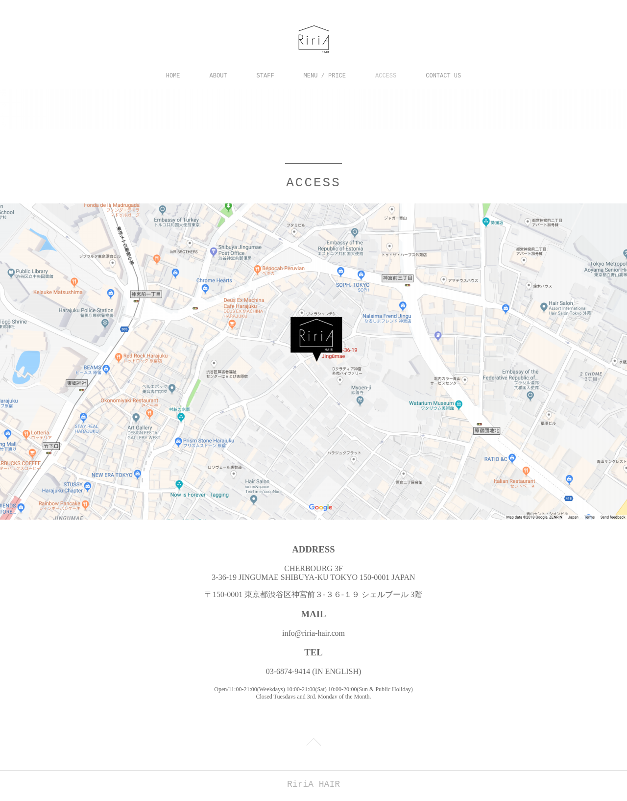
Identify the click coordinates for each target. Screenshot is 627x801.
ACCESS (385, 76)
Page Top (313, 742)
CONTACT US (443, 76)
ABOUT (218, 76)
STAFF (265, 76)
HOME (173, 76)
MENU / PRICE (325, 76)
